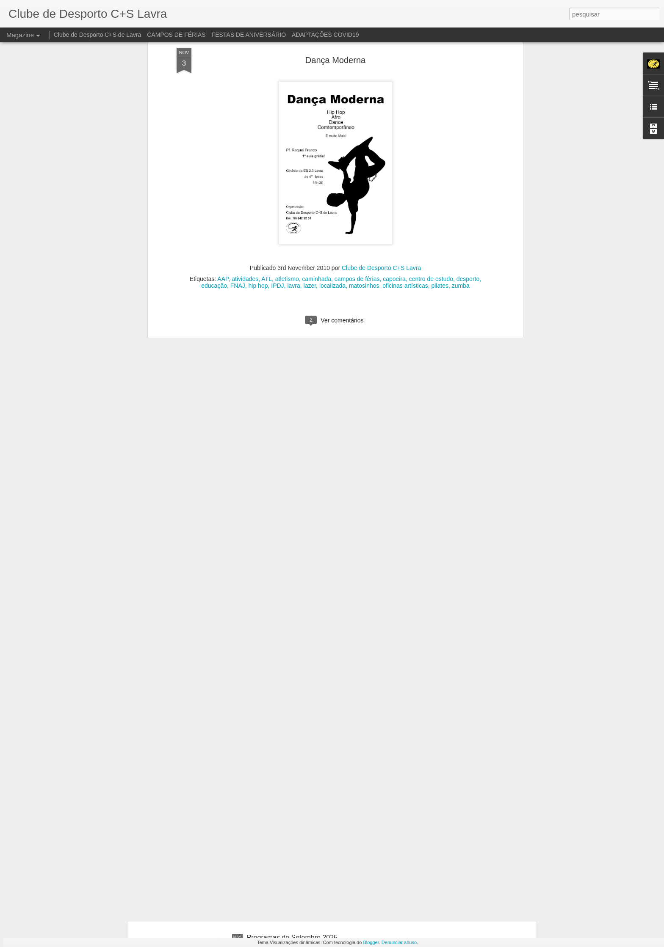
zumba (461, 179)
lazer (310, 179)
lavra (293, 179)
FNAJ (237, 179)
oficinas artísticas (405, 179)
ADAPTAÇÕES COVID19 (325, 34)
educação (214, 179)
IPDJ (277, 179)
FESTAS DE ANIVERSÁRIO (249, 34)
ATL (266, 172)
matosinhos (364, 179)
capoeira (394, 172)
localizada (332, 179)
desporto (467, 172)
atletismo (287, 172)
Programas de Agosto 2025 (288, 841)
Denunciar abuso (399, 942)
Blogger (371, 942)
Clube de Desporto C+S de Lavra (97, 34)
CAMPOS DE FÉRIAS (176, 34)
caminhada (317, 172)
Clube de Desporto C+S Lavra (381, 161)
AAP (222, 172)
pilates (439, 179)
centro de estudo (431, 172)
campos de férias (357, 172)
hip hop (258, 179)
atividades (245, 172)
